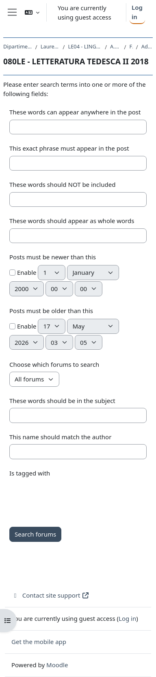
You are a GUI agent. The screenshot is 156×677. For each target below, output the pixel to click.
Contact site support (50, 595)
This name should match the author (60, 437)
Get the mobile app (38, 642)
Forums (130, 46)
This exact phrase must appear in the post (69, 148)
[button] (32, 12)
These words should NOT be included (62, 184)
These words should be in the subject (62, 401)
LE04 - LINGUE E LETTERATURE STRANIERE (85, 46)
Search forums (35, 534)
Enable (22, 272)
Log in (137, 12)
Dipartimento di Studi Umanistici (17, 46)
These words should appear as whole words (71, 221)
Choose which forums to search (54, 364)
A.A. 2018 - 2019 (115, 46)
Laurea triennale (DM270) (50, 46)
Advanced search (147, 46)
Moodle (57, 665)
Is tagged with (29, 473)
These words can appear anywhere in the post (75, 112)
